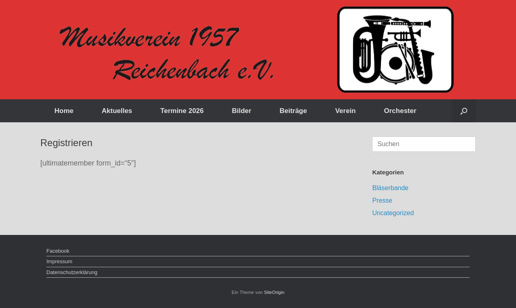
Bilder (241, 111)
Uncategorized (393, 213)
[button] (464, 110)
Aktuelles (117, 111)
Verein (345, 111)
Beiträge (293, 111)
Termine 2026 (182, 111)
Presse (382, 200)
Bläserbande (390, 187)
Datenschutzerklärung (71, 272)
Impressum (59, 261)
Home (63, 111)
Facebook (57, 251)
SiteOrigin (274, 292)
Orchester (400, 111)
